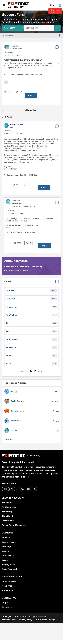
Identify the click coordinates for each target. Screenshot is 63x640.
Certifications (8, 555)
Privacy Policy (25, 619)
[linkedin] (22, 489)
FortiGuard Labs (9, 507)
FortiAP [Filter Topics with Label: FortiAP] (9, 355)
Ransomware (8, 520)
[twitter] (10, 489)
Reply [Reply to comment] (43, 187)
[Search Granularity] (13, 28)
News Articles (8, 586)
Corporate (6, 602)
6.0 (6, 82)
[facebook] (4, 489)
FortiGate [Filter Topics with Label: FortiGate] (10, 291)
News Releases (9, 581)
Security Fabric (9, 542)
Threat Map (7, 511)
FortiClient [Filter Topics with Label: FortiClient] (10, 299)
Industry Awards (9, 564)
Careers (5, 551)
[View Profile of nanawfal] (14, 46)
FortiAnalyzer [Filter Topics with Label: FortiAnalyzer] (11, 315)
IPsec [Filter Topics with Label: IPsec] (8, 364)
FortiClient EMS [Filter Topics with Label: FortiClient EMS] (12, 339)
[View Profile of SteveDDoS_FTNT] (17, 124)
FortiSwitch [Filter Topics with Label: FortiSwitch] (11, 347)
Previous (24, 371)
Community (7, 607)
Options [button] (57, 46)
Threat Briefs (8, 516)
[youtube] (16, 489)
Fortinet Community (18, 5)
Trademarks (7, 590)
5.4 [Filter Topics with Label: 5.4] (7, 331)
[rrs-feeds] (34, 489)
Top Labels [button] (56, 282)
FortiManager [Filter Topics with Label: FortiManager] (11, 307)
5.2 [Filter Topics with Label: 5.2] (7, 323)
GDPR (36, 619)
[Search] (57, 28)
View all (8, 439)
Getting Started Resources (14, 525)
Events (5, 560)
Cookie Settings (47, 619)
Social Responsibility (11, 569)
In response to (24, 206)
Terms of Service (10, 619)
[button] (17, 92)
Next (40, 371)
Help (52, 5)
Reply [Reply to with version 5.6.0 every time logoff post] (31, 95)
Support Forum (8, 36)
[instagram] (28, 489)
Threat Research (9, 502)
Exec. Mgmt (7, 546)
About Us (6, 537)
